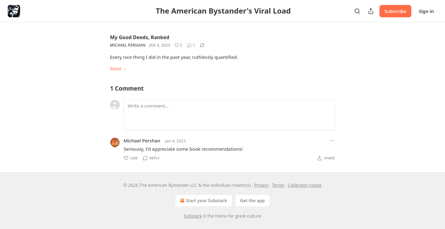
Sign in (426, 11)
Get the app (252, 200)
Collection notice (304, 185)
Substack (193, 216)
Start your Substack (203, 200)
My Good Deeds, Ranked (139, 37)
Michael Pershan (128, 45)
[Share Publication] (371, 11)
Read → (118, 68)
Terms (278, 185)
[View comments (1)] (191, 45)
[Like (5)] (178, 45)
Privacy (261, 185)
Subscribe (395, 11)
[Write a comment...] (229, 115)
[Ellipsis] (332, 140)
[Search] (357, 11)
